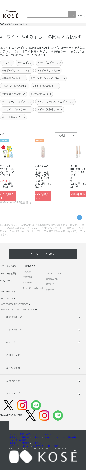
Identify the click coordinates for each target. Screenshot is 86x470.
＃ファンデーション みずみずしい (47, 78)
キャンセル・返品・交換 (32, 288)
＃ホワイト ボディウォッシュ (17, 109)
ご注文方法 (27, 272)
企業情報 (13, 437)
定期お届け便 (52, 279)
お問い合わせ (13, 380)
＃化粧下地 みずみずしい (45, 86)
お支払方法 (27, 277)
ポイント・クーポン (54, 273)
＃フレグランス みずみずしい (17, 101)
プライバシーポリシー (54, 437)
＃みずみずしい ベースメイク (17, 70)
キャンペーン (6, 281)
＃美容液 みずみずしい (13, 78)
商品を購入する (7, 196)
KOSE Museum (6, 299)
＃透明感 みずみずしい (13, 94)
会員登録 (50, 289)
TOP (2, 24)
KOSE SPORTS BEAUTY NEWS (14, 304)
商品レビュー (52, 284)
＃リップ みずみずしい (49, 62)
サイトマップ (13, 393)
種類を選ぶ (78, 194)
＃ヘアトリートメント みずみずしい (55, 101)
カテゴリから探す (8, 266)
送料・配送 (27, 282)
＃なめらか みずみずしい (14, 86)
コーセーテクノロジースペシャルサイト (17, 309)
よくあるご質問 (16, 434)
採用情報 (25, 437)
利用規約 (36, 437)
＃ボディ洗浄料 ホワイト (50, 109)
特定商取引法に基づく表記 (45, 446)
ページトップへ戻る (42, 253)
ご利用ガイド (28, 266)
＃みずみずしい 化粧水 (48, 70)
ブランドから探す (8, 273)
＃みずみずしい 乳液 (40, 94)
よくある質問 (13, 368)
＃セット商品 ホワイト (13, 117)
